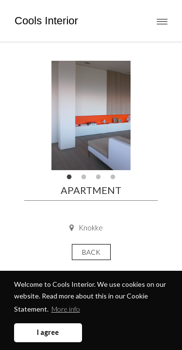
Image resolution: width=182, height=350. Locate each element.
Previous (39, 116)
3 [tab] (98, 177)
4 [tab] (113, 177)
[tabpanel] (91, 115)
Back (91, 252)
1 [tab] (69, 177)
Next (143, 116)
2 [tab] (84, 177)
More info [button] (65, 309)
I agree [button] (48, 332)
